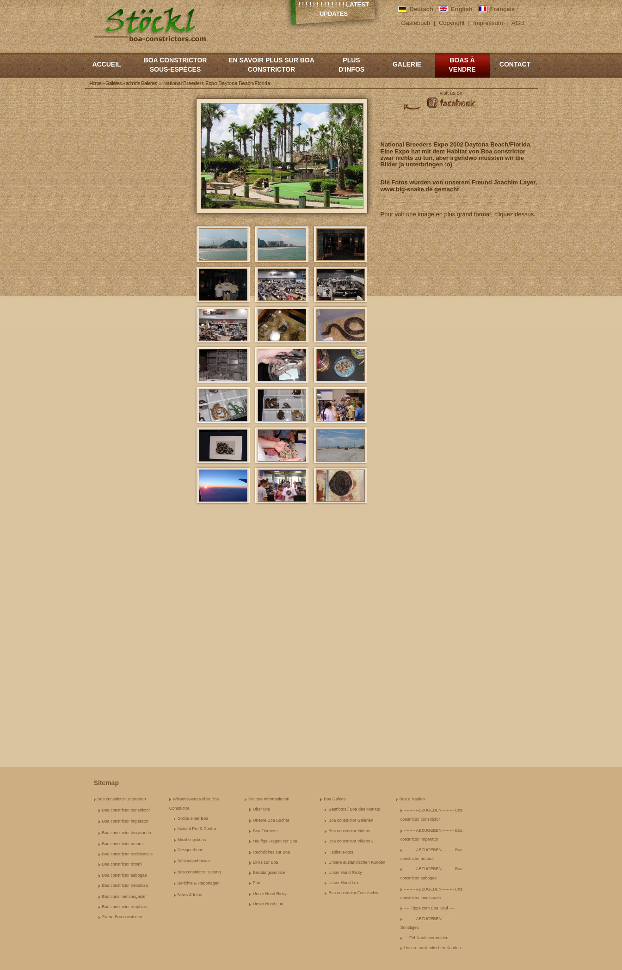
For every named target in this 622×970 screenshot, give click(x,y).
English (462, 9)
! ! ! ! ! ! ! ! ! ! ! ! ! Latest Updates (333, 9)
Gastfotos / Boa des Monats (354, 809)
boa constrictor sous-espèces (175, 64)
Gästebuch (415, 22)
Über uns (261, 809)
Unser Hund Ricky (270, 893)
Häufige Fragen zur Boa (275, 841)
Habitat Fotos (340, 852)
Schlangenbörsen (194, 861)
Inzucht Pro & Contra (197, 828)
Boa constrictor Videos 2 (350, 841)
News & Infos (190, 894)
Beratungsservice (269, 872)
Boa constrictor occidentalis (127, 854)
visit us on (451, 93)
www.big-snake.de (407, 189)
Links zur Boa (265, 862)
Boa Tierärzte (265, 831)
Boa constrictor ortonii (122, 864)
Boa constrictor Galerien (350, 820)
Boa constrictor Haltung (199, 872)
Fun (256, 882)
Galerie (407, 64)
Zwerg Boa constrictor (122, 917)
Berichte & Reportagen (199, 883)
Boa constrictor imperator (125, 821)
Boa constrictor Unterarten (122, 799)
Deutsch (421, 9)
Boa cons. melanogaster (124, 896)
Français (502, 9)
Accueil (106, 64)
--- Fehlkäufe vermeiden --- (429, 937)
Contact (514, 64)
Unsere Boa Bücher (271, 820)
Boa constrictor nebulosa (125, 885)
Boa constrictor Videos (349, 831)
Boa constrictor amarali (123, 844)
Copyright (452, 22)
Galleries (113, 83)
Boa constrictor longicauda (126, 832)
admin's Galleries (141, 83)
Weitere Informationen (268, 799)
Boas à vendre (462, 64)
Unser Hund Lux (268, 904)
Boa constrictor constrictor (126, 810)
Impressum (488, 22)
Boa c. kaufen (412, 799)
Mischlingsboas (192, 839)
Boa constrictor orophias (124, 906)
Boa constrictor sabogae (124, 875)
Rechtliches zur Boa (271, 852)
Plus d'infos (351, 64)
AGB (517, 22)
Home (95, 83)
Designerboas (190, 850)
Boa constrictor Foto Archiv (353, 893)
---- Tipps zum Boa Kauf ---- (429, 908)
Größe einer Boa (193, 818)
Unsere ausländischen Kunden (356, 862)
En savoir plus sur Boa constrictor (271, 64)
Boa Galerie (335, 799)
